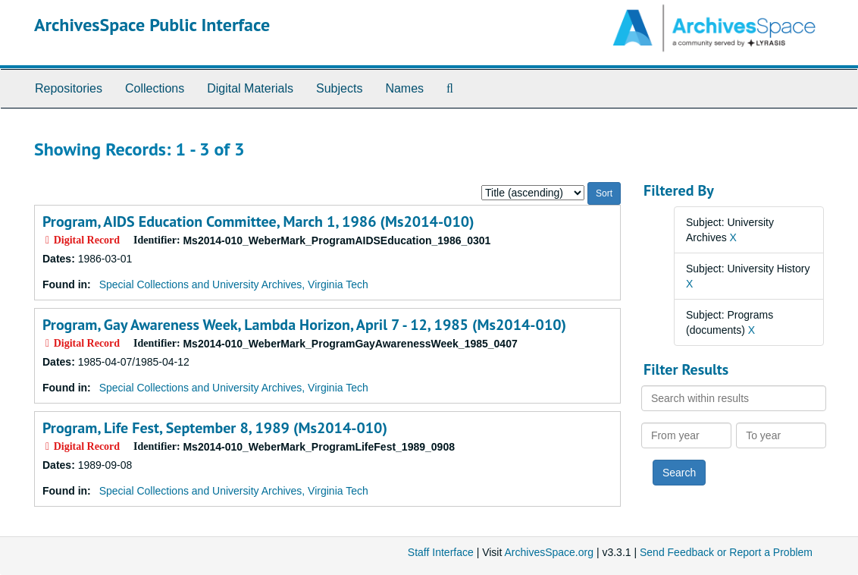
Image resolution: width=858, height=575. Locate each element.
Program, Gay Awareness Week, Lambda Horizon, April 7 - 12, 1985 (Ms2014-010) (304, 325)
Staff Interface (441, 552)
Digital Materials (250, 88)
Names (404, 88)
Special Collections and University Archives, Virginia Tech (233, 284)
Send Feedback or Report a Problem (726, 552)
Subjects (339, 88)
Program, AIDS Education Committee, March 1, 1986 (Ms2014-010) (258, 221)
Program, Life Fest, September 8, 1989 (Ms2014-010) (214, 428)
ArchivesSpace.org (548, 552)
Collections (154, 88)
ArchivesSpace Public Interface (152, 24)
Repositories (68, 88)
